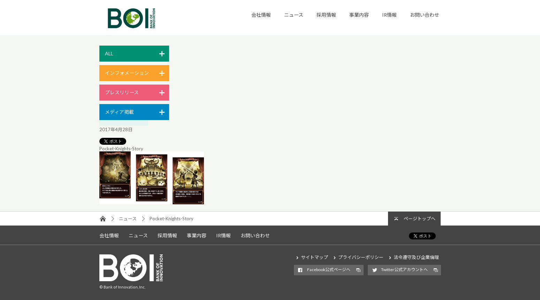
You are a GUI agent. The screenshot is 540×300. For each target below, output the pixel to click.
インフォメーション (127, 73)
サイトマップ (314, 257)
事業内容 (359, 15)
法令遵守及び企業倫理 (416, 257)
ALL (109, 53)
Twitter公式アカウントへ (404, 269)
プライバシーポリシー (360, 257)
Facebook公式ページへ (328, 269)
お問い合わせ (424, 15)
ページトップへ (419, 218)
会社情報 (261, 15)
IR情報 (389, 15)
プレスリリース (122, 92)
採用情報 (326, 15)
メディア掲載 (119, 112)
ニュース (293, 15)
